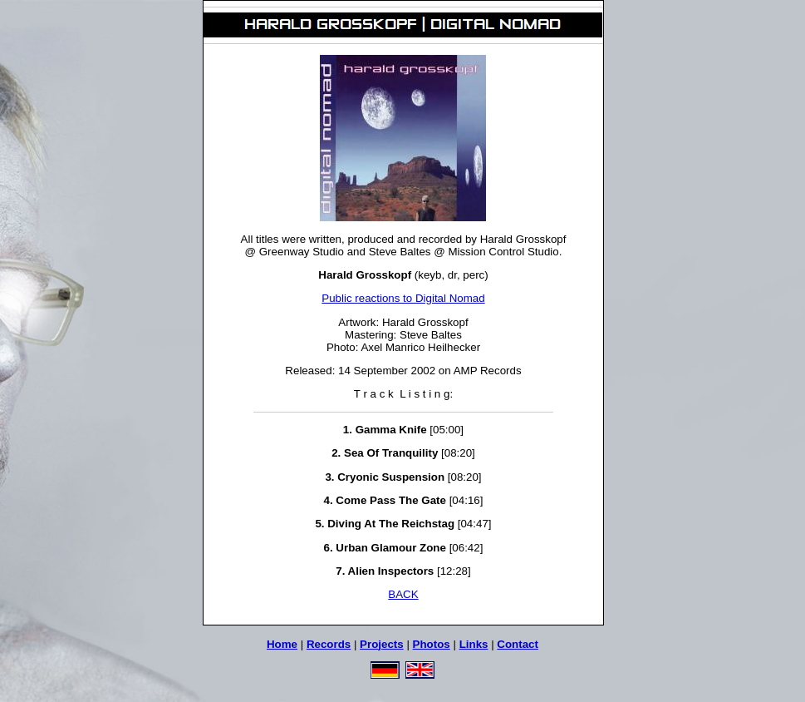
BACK (403, 594)
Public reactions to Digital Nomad (403, 298)
